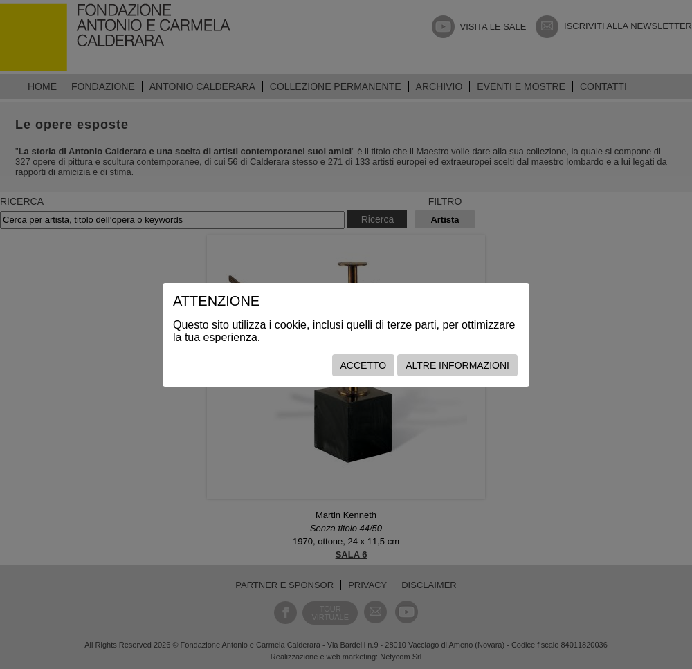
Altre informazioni (457, 365)
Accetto (363, 365)
